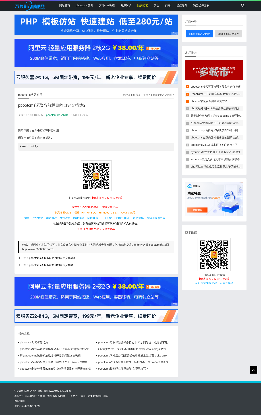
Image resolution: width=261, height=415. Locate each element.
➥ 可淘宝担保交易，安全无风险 (96, 228)
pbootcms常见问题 (161, 94)
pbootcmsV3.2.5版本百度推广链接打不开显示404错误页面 (133, 362)
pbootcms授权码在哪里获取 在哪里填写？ (123, 368)
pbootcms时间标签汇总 (34, 342)
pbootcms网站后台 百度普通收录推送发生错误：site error (132, 355)
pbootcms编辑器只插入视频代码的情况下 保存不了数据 (53, 362)
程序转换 (126, 5)
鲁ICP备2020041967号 (27, 406)
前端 (168, 5)
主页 (145, 94)
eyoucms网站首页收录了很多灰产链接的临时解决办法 (223, 152)
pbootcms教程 (84, 5)
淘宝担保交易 (201, 5)
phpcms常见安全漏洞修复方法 (209, 101)
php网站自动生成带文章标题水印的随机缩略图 (219, 166)
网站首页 (64, 5)
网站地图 (19, 401)
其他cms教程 (107, 5)
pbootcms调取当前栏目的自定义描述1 (52, 265)
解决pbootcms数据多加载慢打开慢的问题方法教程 (50, 355)
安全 (156, 5)
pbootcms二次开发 (228, 33)
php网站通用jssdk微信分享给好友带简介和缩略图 (220, 108)
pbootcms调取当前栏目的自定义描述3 (52, 257)
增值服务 (181, 5)
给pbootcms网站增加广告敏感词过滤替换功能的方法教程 (225, 122)
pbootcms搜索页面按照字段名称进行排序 (216, 86)
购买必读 (142, 5)
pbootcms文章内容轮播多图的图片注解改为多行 (220, 137)
